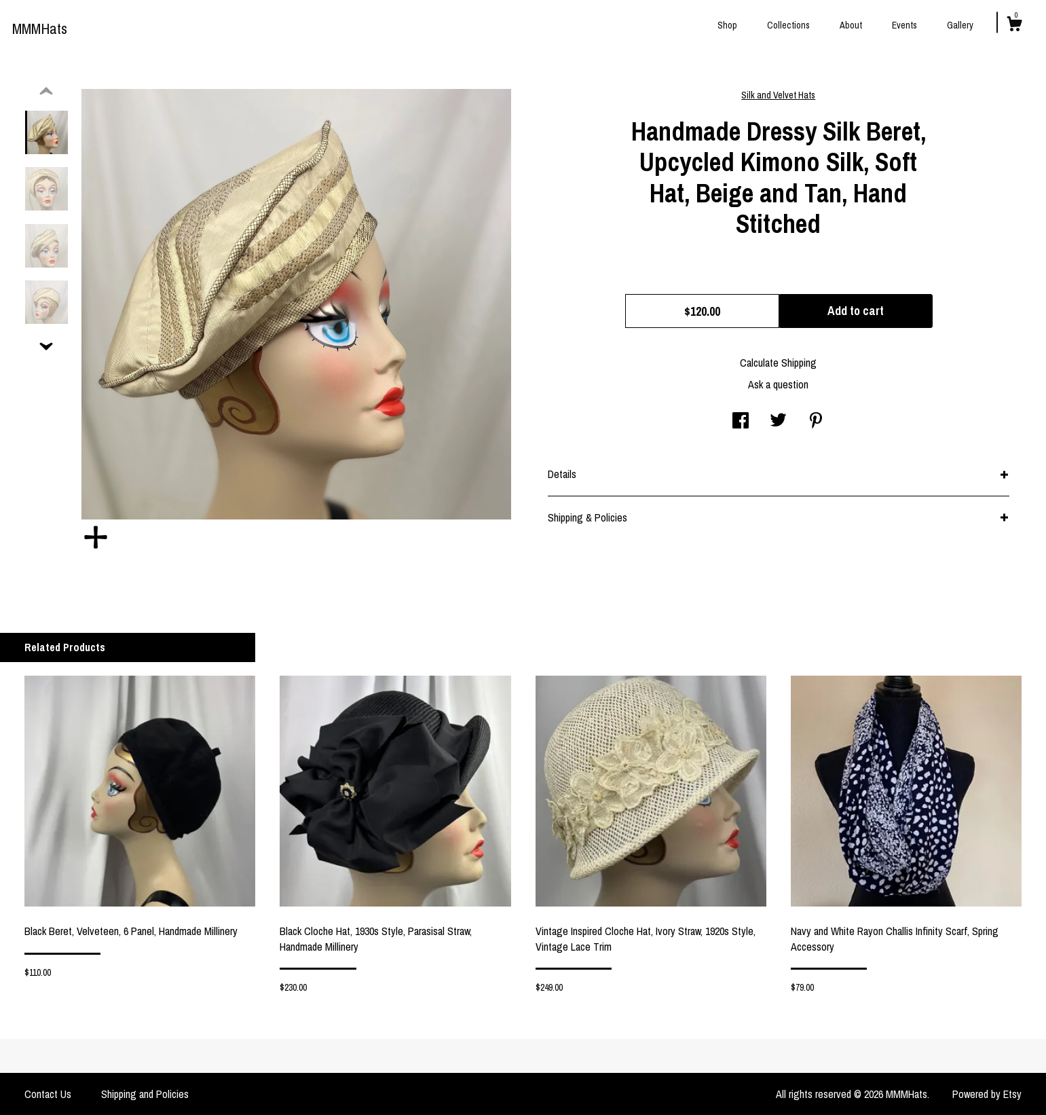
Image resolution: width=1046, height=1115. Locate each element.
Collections (788, 25)
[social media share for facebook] (740, 421)
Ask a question (778, 384)
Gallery (960, 25)
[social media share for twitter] (778, 421)
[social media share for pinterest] (816, 421)
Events (904, 25)
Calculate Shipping (778, 362)
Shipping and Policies (145, 1093)
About (851, 25)
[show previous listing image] (46, 91)
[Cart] (1014, 26)
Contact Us (47, 1093)
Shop (727, 25)
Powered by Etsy (987, 1093)
